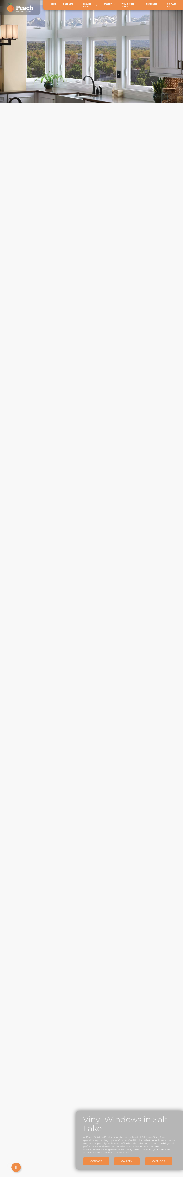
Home (53, 4)
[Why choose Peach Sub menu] (141, 5)
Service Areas (87, 5)
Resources (151, 4)
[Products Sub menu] (78, 4)
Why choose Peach (128, 5)
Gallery (108, 4)
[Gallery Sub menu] (116, 4)
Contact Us (171, 5)
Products (68, 4)
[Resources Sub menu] (162, 4)
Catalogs (158, 1161)
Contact (96, 1161)
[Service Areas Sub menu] (98, 5)
